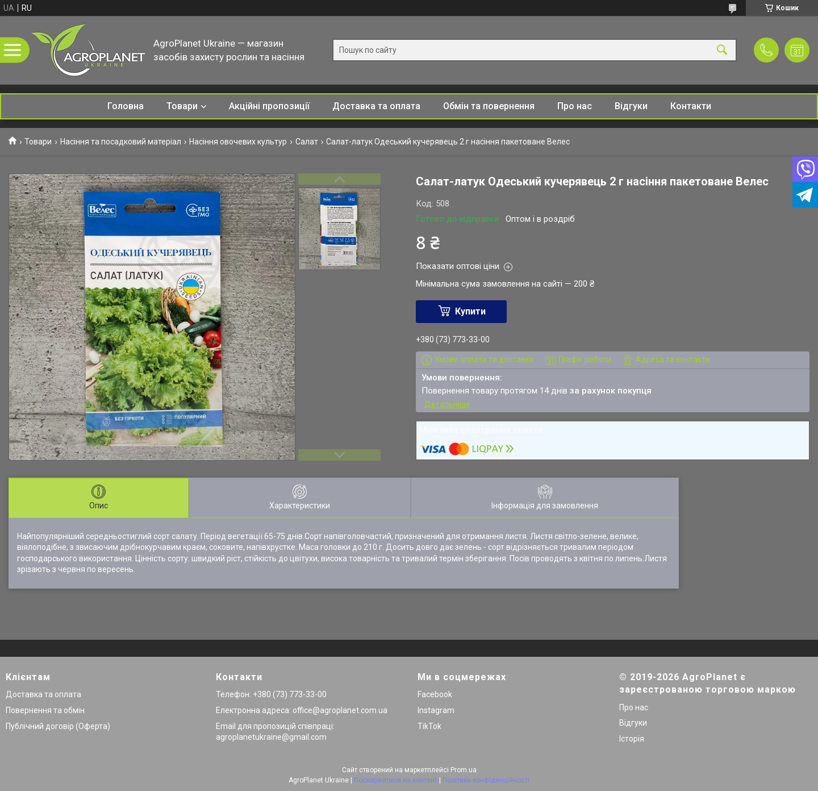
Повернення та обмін (45, 710)
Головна (125, 106)
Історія (631, 738)
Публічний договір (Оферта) (58, 726)
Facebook (435, 694)
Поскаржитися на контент (395, 780)
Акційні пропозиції (269, 106)
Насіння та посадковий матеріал (120, 141)
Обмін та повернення (489, 106)
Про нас (574, 106)
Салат (306, 141)
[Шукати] (722, 50)
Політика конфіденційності (486, 780)
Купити (470, 311)
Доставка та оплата (376, 106)
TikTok (429, 726)
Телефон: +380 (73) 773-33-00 (271, 694)
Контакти (690, 106)
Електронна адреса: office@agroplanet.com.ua (301, 710)
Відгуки (631, 106)
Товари (182, 106)
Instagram (436, 710)
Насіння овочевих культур (238, 141)
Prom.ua (463, 770)
